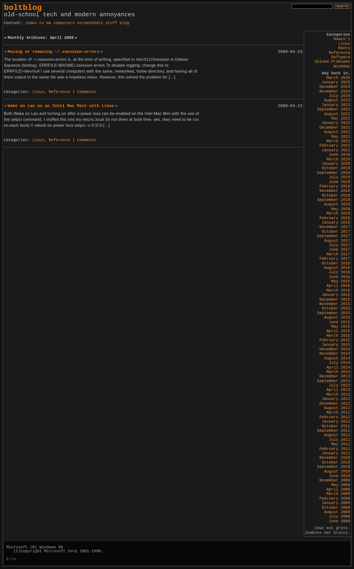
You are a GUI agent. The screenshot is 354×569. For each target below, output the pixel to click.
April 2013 (338, 390)
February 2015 (334, 340)
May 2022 (340, 118)
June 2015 (339, 322)
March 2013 (338, 394)
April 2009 (338, 489)
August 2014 (337, 358)
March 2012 (338, 412)
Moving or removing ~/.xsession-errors (53, 51)
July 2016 (339, 272)
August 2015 (337, 317)
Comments (86, 92)
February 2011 (334, 449)
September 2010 (333, 467)
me (48, 23)
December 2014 (334, 349)
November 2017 (334, 227)
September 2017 (333, 236)
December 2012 (334, 403)
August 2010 (337, 471)
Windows (342, 66)
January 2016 (336, 295)
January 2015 (336, 345)
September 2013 (333, 381)
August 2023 (337, 100)
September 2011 (333, 431)
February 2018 (334, 218)
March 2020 (338, 159)
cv (41, 23)
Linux (344, 44)
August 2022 (337, 114)
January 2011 (336, 453)
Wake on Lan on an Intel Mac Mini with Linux (61, 106)
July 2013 (339, 385)
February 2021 (334, 145)
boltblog (23, 7)
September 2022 (333, 109)
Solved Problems (332, 62)
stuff (111, 23)
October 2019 (336, 168)
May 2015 (340, 326)
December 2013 (334, 376)
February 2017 (334, 259)
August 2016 (337, 268)
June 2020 (339, 155)
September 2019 (333, 173)
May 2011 (340, 444)
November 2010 (334, 458)
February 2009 (334, 498)
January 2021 (336, 150)
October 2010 (336, 462)
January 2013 (336, 399)
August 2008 (337, 512)
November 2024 (334, 91)
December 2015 (334, 299)
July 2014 (339, 363)
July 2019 (339, 177)
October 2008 (336, 508)
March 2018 (338, 213)
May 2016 (340, 281)
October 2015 (336, 308)
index (31, 23)
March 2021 (338, 141)
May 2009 (340, 485)
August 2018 (337, 204)
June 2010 (339, 476)
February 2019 (334, 186)
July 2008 (339, 516)
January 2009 (336, 503)
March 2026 (338, 78)
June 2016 (339, 277)
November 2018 (334, 191)
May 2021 (340, 137)
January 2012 (336, 421)
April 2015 (338, 331)
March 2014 (338, 372)
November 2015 (334, 304)
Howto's (342, 39)
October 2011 (336, 426)
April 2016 (338, 286)
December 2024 (334, 87)
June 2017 (339, 249)
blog (124, 23)
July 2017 (339, 245)
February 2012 (334, 417)
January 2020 (336, 164)
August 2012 (337, 408)
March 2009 (338, 494)
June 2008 (339, 521)
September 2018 (333, 200)
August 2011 (337, 435)
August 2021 (337, 132)
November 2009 (334, 480)
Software (340, 57)
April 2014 (338, 367)
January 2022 (336, 123)
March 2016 (338, 290)
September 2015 (333, 313)
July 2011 (339, 440)
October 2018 (336, 195)
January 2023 (336, 105)
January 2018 (336, 222)
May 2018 (340, 209)
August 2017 (337, 241)
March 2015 (338, 336)
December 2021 (334, 127)
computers (64, 23)
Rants (344, 48)
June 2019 (339, 182)
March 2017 (338, 254)
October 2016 (336, 263)
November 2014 (334, 354)
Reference (339, 53)
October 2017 (336, 232)
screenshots (90, 23)
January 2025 (336, 82)
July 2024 (339, 96)
